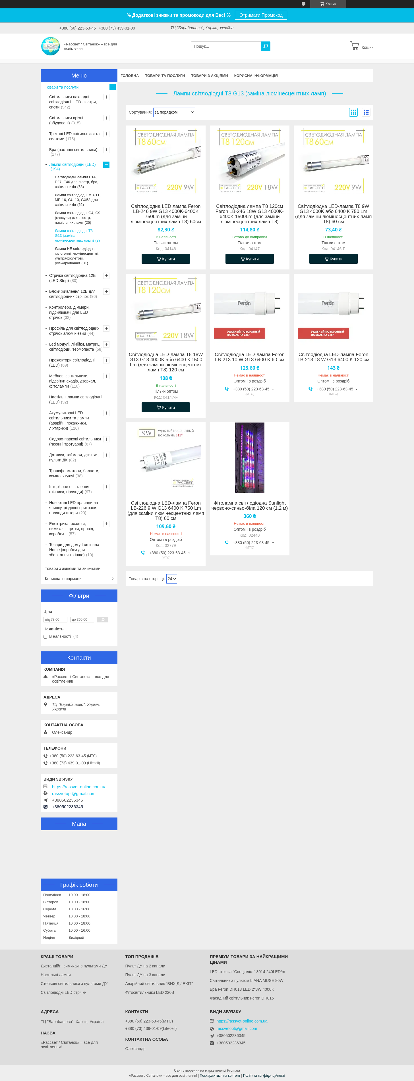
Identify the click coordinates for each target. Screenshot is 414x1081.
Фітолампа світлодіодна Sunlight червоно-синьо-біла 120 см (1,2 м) (250, 506)
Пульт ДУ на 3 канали (145, 975)
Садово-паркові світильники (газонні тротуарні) (75, 441)
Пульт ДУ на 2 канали (145, 966)
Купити (168, 259)
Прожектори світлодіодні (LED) (72, 362)
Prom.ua (233, 1070)
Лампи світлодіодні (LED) (72, 164)
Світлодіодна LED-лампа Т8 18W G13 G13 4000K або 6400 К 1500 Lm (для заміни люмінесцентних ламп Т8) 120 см (166, 362)
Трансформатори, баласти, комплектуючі (74, 473)
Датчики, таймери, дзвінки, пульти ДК (74, 457)
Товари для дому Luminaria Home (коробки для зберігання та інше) (74, 549)
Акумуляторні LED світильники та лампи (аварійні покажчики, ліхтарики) (69, 420)
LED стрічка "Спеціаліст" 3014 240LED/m (247, 971)
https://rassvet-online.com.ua (79, 787)
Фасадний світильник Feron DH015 (242, 998)
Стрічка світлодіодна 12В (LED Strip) (72, 278)
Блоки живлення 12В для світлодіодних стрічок (72, 294)
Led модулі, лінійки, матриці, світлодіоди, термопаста (75, 347)
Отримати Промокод (261, 15)
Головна (130, 76)
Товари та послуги (165, 76)
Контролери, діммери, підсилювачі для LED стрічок (69, 312)
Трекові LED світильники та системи (74, 136)
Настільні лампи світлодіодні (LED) (75, 399)
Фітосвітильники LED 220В (149, 992)
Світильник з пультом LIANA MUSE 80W (246, 980)
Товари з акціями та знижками (72, 568)
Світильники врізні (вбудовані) (66, 120)
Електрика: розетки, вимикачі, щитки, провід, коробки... (71, 528)
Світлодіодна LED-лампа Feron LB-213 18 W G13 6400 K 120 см (333, 357)
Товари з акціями (209, 76)
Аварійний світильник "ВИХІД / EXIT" (159, 983)
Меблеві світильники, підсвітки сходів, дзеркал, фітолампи (72, 381)
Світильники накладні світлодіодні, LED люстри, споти (73, 102)
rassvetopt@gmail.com (74, 793)
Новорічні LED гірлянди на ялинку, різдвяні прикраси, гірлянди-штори (73, 507)
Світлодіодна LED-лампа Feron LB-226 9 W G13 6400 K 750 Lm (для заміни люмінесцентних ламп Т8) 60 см (165, 511)
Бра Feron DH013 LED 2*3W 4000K (242, 989)
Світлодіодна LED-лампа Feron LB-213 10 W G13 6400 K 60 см (250, 357)
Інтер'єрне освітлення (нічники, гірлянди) (69, 489)
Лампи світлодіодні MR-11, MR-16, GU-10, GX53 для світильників (78, 200)
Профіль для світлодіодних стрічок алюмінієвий (74, 331)
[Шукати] (265, 46)
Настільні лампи (56, 975)
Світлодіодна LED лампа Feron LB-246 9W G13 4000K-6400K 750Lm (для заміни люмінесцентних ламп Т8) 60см (166, 214)
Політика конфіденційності (264, 1076)
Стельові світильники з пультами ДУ (74, 983)
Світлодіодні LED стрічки (63, 992)
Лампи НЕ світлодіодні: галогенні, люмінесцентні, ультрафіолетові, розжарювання (77, 255)
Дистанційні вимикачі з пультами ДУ (74, 966)
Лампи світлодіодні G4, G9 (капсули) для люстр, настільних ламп (77, 218)
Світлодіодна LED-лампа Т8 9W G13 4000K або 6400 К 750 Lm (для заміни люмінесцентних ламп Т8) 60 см (333, 214)
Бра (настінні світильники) (73, 149)
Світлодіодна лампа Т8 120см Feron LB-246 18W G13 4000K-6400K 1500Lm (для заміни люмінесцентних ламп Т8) (250, 214)
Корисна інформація (256, 76)
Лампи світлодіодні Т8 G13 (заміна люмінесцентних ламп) (74, 235)
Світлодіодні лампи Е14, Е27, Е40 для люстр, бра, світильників (76, 182)
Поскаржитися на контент (220, 1076)
